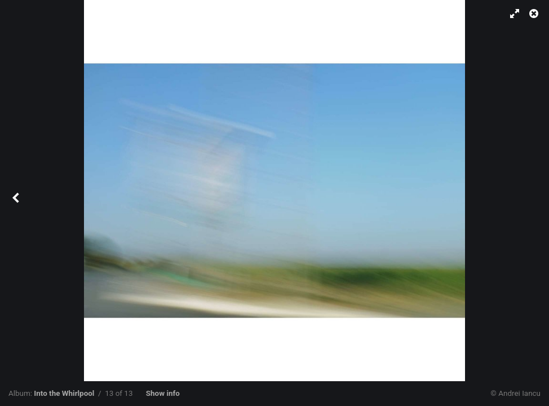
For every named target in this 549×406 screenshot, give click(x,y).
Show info (163, 393)
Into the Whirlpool (64, 393)
